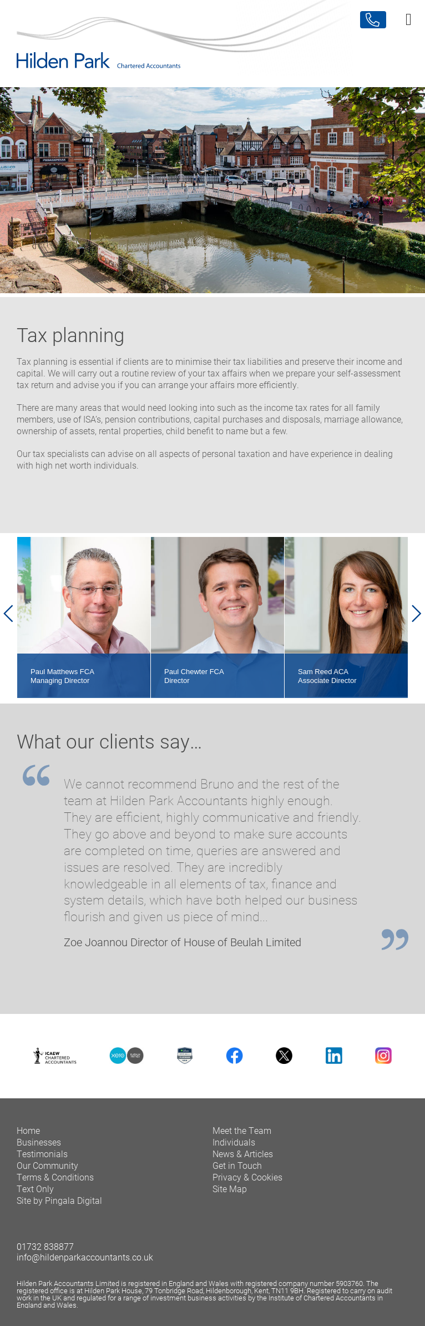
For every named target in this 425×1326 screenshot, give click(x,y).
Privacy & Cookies (247, 1183)
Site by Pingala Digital (59, 1207)
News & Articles (243, 1160)
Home (28, 1137)
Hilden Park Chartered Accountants (212, 38)
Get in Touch (237, 1172)
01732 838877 (45, 1253)
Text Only (35, 1195)
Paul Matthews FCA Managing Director (62, 682)
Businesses (39, 1148)
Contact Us (373, 19)
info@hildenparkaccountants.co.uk (85, 1263)
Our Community (47, 1172)
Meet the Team (242, 1137)
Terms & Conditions (55, 1183)
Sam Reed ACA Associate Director (327, 682)
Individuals (234, 1148)
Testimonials (42, 1160)
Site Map (230, 1195)
